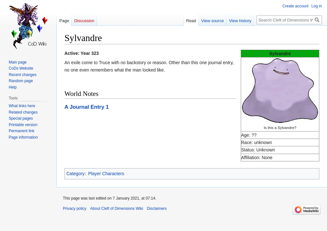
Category (75, 173)
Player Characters (106, 173)
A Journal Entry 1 (86, 107)
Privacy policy (74, 208)
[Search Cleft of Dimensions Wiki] (289, 19)
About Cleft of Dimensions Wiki (116, 208)
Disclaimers (157, 208)
